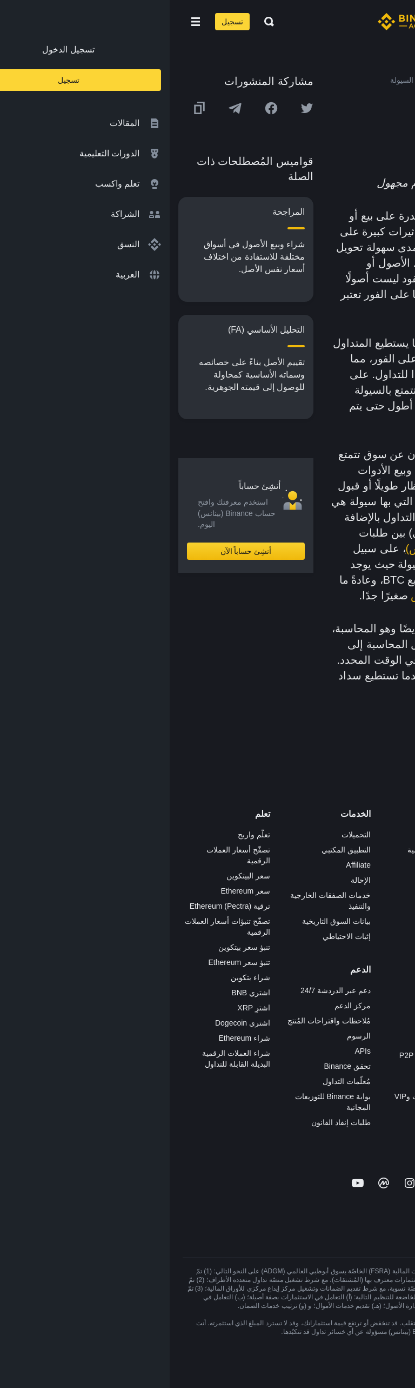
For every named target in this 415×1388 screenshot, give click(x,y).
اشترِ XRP (84, 1007)
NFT (294, 940)
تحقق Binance (178, 1066)
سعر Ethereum (76, 891)
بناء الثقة (388, 955)
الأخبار (392, 880)
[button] (25, 21)
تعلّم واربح (84, 834)
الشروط (389, 925)
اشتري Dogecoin (73, 1023)
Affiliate (188, 865)
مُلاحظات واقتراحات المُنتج (159, 1020)
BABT (292, 955)
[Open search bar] (96, 21)
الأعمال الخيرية (278, 986)
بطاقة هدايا (284, 910)
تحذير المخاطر (379, 1001)
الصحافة (389, 895)
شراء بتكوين (81, 977)
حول (395, 834)
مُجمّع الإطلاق (280, 925)
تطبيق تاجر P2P (276, 1040)
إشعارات (388, 1016)
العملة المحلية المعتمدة (299, 263)
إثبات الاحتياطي (177, 936)
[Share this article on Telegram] (65, 108)
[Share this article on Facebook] (101, 108)
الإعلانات (389, 865)
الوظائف (389, 849)
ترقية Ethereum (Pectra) (60, 906)
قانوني (391, 910)
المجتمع (390, 986)
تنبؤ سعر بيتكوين (75, 947)
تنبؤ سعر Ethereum (70, 962)
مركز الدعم (183, 1005)
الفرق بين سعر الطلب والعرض (310, 596)
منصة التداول (281, 834)
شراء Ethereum (75, 1038)
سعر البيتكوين (79, 875)
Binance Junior (276, 880)
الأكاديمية (287, 895)
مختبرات (288, 1111)
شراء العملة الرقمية (270, 849)
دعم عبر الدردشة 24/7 (166, 990)
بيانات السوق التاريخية (166, 921)
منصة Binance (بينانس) (289, 548)
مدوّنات (390, 971)
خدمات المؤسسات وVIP (263, 1096)
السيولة (313, 216)
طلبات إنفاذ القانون (171, 1122)
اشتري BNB (81, 992)
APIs (193, 1051)
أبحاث (292, 971)
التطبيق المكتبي (176, 849)
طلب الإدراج (282, 1081)
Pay (295, 865)
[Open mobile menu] (26, 21)
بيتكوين (306, 564)
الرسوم (189, 1036)
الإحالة (191, 880)
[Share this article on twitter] (137, 108)
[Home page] (242, 21)
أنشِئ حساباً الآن (76, 551)
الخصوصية (386, 940)
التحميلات (186, 834)
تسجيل (62, 21)
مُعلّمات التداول (177, 1081)
